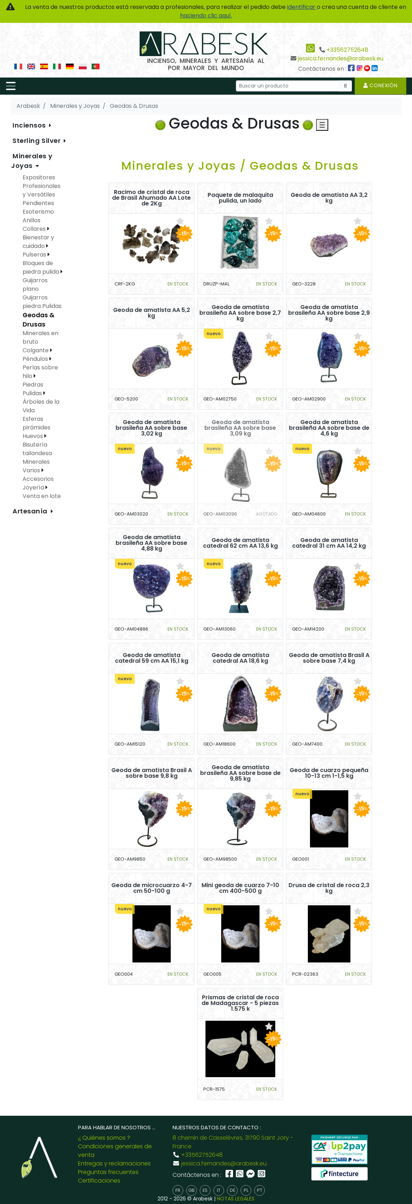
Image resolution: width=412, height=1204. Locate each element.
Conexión (380, 85)
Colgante (36, 350)
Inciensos (30, 125)
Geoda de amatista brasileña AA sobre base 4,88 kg (151, 543)
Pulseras (35, 254)
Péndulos (36, 359)
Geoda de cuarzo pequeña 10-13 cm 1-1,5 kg (329, 773)
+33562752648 (347, 50)
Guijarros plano (35, 284)
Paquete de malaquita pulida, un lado (240, 198)
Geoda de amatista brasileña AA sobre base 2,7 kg (240, 313)
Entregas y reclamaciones (114, 1163)
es (205, 1190)
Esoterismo (38, 212)
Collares (35, 229)
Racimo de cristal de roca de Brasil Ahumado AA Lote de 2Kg (151, 198)
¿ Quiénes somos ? (104, 1138)
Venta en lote (42, 496)
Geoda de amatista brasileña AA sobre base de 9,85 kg (240, 773)
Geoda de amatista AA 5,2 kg (151, 313)
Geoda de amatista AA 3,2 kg (329, 198)
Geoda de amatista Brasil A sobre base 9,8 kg (151, 773)
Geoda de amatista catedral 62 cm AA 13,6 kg (240, 543)
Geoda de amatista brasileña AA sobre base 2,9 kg (329, 313)
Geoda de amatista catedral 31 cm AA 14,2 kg (329, 543)
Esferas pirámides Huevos (36, 427)
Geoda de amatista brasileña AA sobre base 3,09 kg (240, 428)
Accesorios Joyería (38, 483)
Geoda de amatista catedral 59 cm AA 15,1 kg (151, 658)
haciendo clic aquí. (206, 15)
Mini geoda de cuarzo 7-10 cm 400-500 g (240, 888)
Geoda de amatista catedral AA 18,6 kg (240, 658)
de (232, 1190)
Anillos (31, 220)
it (218, 1190)
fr (177, 1190)
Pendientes (38, 203)
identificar (302, 7)
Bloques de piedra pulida (41, 267)
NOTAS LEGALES (236, 1198)
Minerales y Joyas (31, 160)
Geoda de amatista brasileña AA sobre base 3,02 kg (151, 428)
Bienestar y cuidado (38, 241)
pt (259, 1190)
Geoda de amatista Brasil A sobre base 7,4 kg (329, 658)
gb (191, 1190)
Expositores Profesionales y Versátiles (41, 186)
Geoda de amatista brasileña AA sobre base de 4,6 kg (329, 428)
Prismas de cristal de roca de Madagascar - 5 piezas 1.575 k (240, 1003)
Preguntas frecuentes (108, 1172)
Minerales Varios (36, 466)
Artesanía (31, 511)
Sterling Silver (37, 140)
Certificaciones (99, 1180)
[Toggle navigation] (11, 86)
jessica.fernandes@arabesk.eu (340, 58)
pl (246, 1190)
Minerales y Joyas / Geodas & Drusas (240, 166)
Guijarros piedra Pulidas (42, 301)
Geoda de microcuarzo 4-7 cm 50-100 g (151, 888)
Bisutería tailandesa (37, 449)
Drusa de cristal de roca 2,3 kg (329, 888)
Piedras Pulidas (33, 388)
